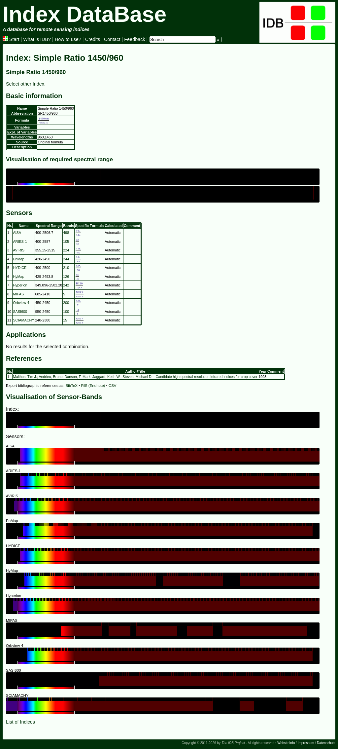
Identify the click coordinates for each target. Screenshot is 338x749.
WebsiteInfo (286, 743)
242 (66, 285)
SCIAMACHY (23, 320)
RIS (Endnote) (93, 386)
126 (66, 277)
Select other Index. (26, 84)
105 (66, 241)
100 (66, 312)
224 (66, 250)
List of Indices (20, 722)
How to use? (68, 39)
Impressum (306, 743)
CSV (113, 386)
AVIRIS (18, 250)
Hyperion (20, 285)
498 (66, 233)
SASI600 (20, 312)
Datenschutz (326, 743)
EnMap (18, 259)
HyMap (18, 277)
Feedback (134, 39)
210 (66, 268)
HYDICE (19, 268)
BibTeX (72, 386)
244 (66, 259)
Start (11, 39)
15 (65, 320)
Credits (92, 39)
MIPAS (18, 294)
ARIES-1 (20, 241)
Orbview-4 (21, 303)
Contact (112, 39)
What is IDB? (37, 39)
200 (66, 303)
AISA (17, 233)
